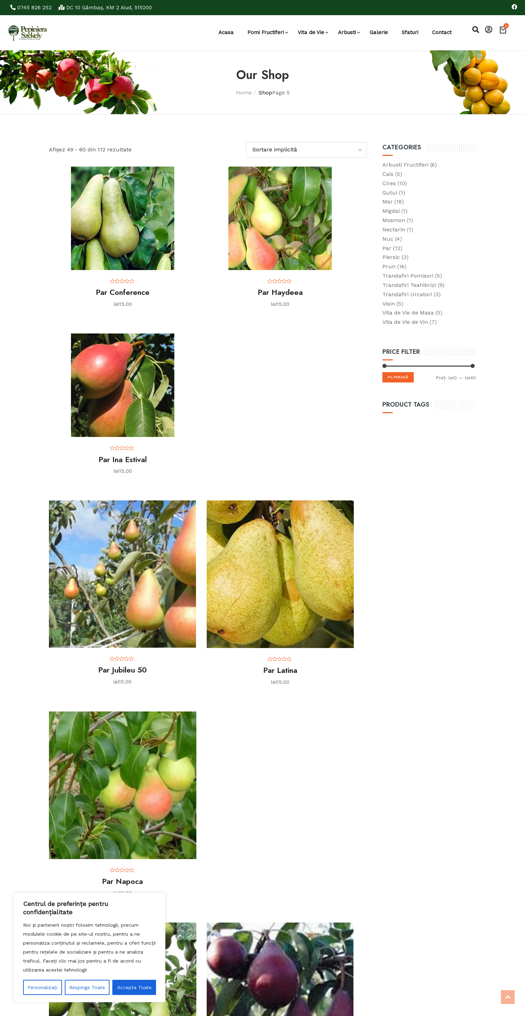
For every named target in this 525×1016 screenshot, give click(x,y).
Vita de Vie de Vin (405, 321)
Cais (387, 173)
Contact (442, 32)
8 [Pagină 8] (249, 817)
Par (386, 247)
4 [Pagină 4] (179, 817)
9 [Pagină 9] (267, 817)
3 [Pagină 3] (161, 817)
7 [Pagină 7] (232, 817)
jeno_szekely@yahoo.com (412, 940)
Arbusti (347, 32)
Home (244, 92)
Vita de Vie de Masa (408, 312)
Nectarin (393, 229)
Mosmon (393, 220)
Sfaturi (410, 32)
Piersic (391, 256)
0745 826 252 (32, 7)
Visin (388, 303)
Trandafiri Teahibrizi (409, 284)
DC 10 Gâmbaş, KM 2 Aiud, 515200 (109, 7)
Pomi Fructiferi (265, 32)
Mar (387, 201)
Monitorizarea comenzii (185, 921)
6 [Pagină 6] (214, 817)
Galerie (379, 32)
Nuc (387, 238)
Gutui (389, 192)
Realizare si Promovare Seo (108, 1002)
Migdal (391, 210)
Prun (388, 266)
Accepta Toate (134, 987)
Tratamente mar (252, 903)
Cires (389, 183)
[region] (89, 947)
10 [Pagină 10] (286, 817)
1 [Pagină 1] (127, 817)
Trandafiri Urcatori (407, 294)
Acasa (226, 32)
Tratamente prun (253, 926)
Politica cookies (175, 903)
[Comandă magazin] (306, 149)
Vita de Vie (311, 32)
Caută (325, 916)
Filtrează (398, 377)
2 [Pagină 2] (144, 817)
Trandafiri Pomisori (407, 275)
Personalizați (42, 987)
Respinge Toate (87, 987)
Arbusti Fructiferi (405, 164)
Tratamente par (251, 915)
